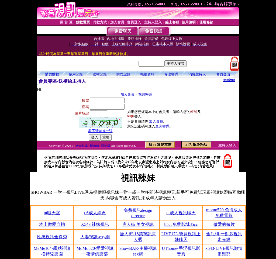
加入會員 (127, 94)
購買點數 (52, 74)
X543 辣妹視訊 (95, 224)
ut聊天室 (52, 212)
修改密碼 (171, 74)
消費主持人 (197, 74)
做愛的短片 (224, 224)
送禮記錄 (100, 74)
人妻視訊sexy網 (95, 236)
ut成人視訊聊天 (180, 212)
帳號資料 (147, 74)
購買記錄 (123, 74)
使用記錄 (76, 74)
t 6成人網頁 (95, 212)
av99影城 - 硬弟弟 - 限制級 (93, 145)
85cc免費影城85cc (181, 224)
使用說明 (229, 80)
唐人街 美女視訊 (138, 224)
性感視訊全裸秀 (52, 236)
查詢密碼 (145, 94)
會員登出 (223, 74)
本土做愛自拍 (52, 224)
